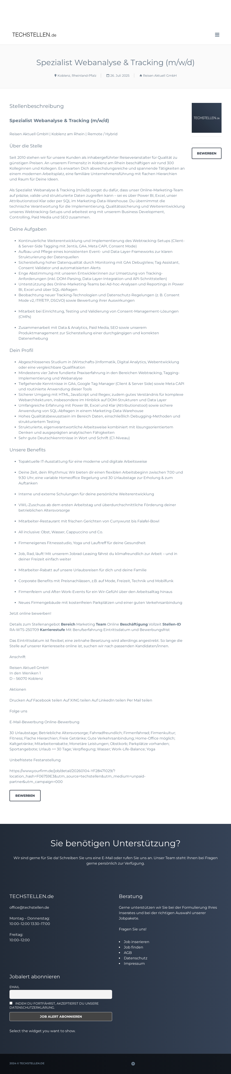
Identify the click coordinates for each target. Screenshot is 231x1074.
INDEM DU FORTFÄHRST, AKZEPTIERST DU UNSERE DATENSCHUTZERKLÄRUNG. (54, 1005)
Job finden (133, 947)
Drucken (17, 700)
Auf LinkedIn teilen (109, 700)
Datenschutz (135, 958)
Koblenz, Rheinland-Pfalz (77, 75)
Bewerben (25, 796)
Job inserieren (136, 942)
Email (14, 987)
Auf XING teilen (77, 700)
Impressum (134, 963)
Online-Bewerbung (61, 722)
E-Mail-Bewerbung (26, 722)
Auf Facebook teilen (44, 700)
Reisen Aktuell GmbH (160, 75)
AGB (128, 953)
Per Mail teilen (139, 700)
